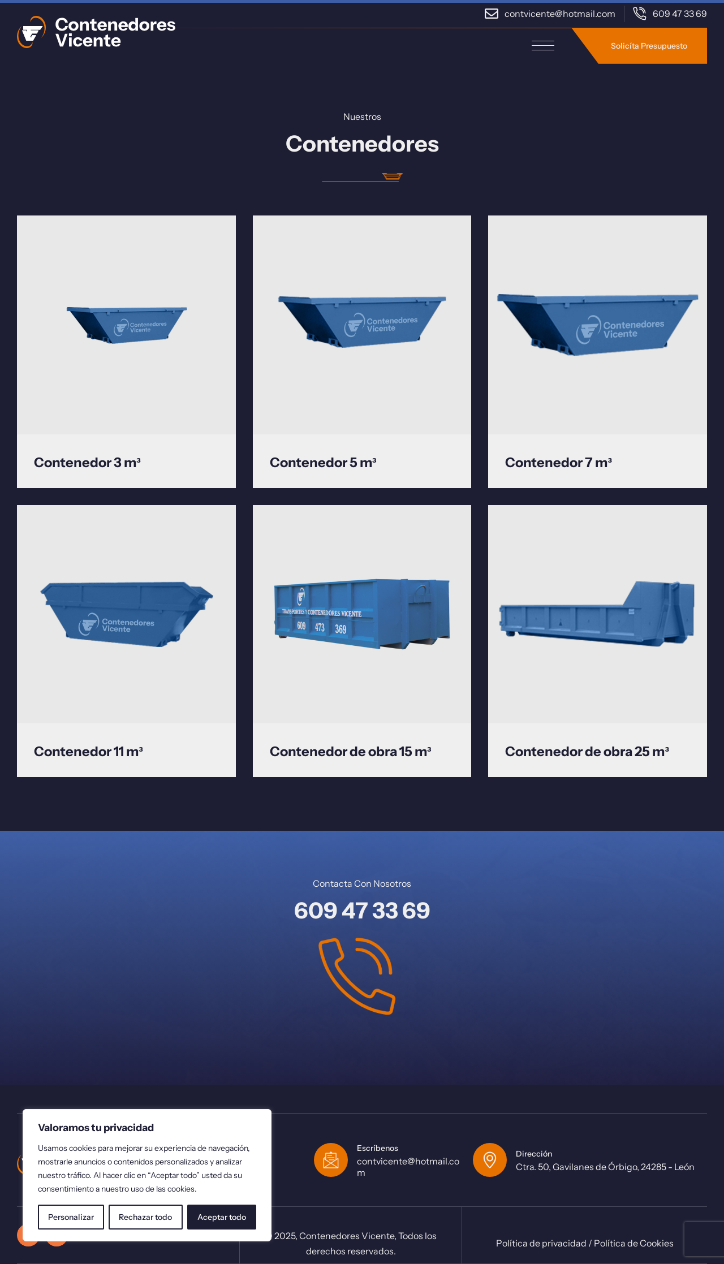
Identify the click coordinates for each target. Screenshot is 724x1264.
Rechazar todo (145, 1217)
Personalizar (71, 1217)
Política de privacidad (541, 1243)
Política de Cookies (634, 1243)
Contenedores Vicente (346, 1235)
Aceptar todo (221, 1217)
